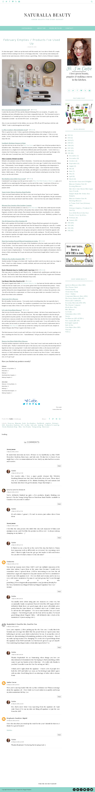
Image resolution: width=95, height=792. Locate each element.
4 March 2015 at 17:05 (17, 473)
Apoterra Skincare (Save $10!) (75, 285)
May (70, 174)
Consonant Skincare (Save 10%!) (76, 296)
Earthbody (40, 423)
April (70, 176)
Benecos (11, 423)
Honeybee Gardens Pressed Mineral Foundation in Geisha (20, 241)
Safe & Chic (69, 325)
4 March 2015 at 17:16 (17, 511)
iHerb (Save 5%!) (71, 307)
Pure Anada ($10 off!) (72, 321)
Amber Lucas (11, 682)
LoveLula (68, 312)
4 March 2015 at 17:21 (17, 545)
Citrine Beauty (70, 289)
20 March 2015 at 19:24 (13, 720)
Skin (20, 427)
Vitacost (68, 329)
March (71, 179)
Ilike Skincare (70, 309)
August (71, 166)
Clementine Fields (71, 292)
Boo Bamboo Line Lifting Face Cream (14, 178)
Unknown (10, 561)
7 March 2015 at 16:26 (17, 654)
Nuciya (67, 316)
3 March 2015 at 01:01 (12, 451)
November (73, 158)
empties (48, 423)
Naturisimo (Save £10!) (73, 314)
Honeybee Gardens (13, 425)
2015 (69, 153)
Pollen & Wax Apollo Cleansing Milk (13, 259)
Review (34, 109)
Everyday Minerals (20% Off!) (75, 303)
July (70, 169)
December (72, 156)
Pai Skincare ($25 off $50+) (74, 318)
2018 (69, 145)
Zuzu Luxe (45, 427)
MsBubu (9, 730)
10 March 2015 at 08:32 (13, 684)
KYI (22, 425)
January (71, 220)
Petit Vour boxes (28, 145)
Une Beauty (27, 427)
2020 (69, 140)
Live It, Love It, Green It (16, 490)
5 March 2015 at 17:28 (12, 564)
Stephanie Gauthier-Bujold (17, 718)
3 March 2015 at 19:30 (13, 492)
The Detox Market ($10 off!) (74, 298)
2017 (69, 148)
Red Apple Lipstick (71, 323)
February (72, 218)
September (73, 163)
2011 (69, 230)
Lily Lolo (34, 425)
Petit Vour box (33, 207)
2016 (69, 151)
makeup (40, 425)
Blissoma (18, 423)
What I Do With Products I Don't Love (44, 181)
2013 (69, 225)
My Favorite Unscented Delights (80, 181)
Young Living (36, 427)
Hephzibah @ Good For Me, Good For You (22, 624)
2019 (69, 143)
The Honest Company (72, 305)
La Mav (27, 425)
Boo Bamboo (31, 423)
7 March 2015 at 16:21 (17, 598)
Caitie (13, 471)
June (70, 171)
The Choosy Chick (71, 287)
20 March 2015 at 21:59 (17, 742)
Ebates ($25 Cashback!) (73, 300)
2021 (69, 138)
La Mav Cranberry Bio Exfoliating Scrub (15, 129)
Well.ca (67, 332)
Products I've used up (52, 425)
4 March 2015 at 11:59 (12, 525)
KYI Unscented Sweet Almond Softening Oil (15, 109)
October (72, 161)
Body (24, 423)
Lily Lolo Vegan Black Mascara (11, 310)
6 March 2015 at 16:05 (13, 626)
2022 (69, 135)
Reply (59, 466)
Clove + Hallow (70, 294)
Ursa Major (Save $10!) (73, 327)
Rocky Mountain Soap (9, 427)
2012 (69, 228)
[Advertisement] (79, 349)
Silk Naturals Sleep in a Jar (28, 283)
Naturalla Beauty (47, 13)
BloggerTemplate (27, 789)
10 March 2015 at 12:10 (17, 703)
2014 (69, 223)
